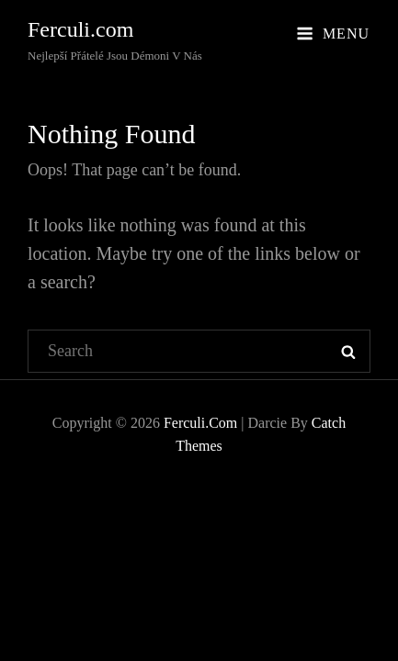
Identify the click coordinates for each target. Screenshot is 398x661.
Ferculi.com (80, 29)
